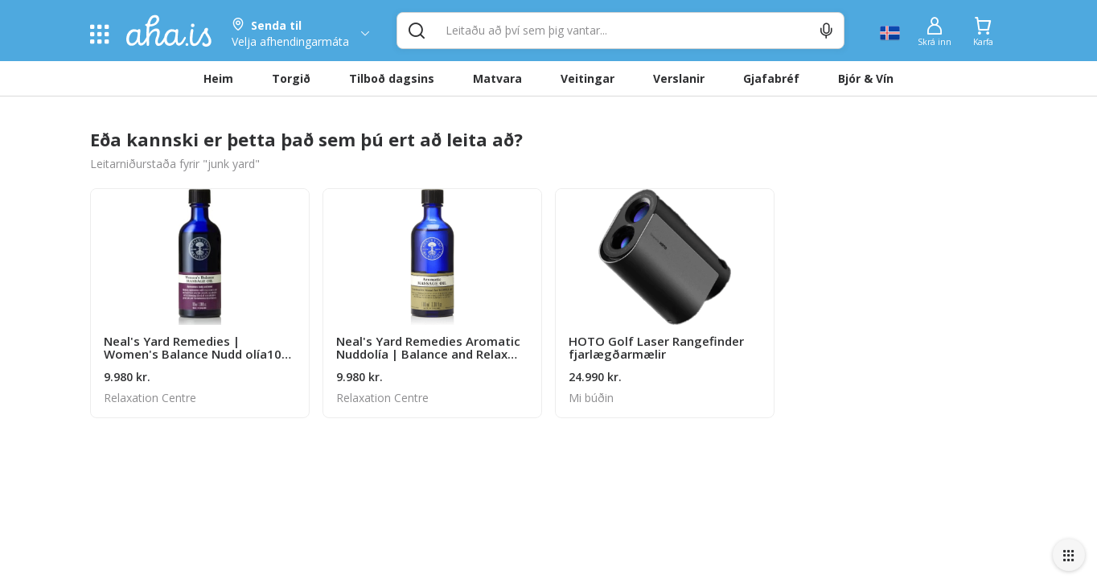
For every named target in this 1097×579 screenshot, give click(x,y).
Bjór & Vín (866, 78)
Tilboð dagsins (391, 78)
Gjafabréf (771, 78)
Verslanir (679, 78)
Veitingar (587, 78)
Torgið (291, 78)
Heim (218, 78)
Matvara (497, 78)
